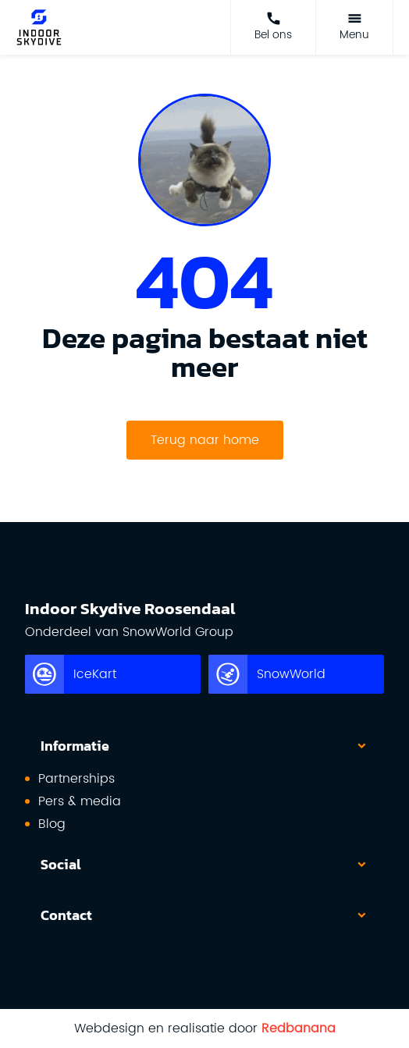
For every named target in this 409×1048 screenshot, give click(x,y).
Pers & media (79, 801)
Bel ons (273, 35)
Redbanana (298, 1028)
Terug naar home (205, 440)
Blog (52, 824)
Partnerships (76, 779)
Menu (354, 35)
